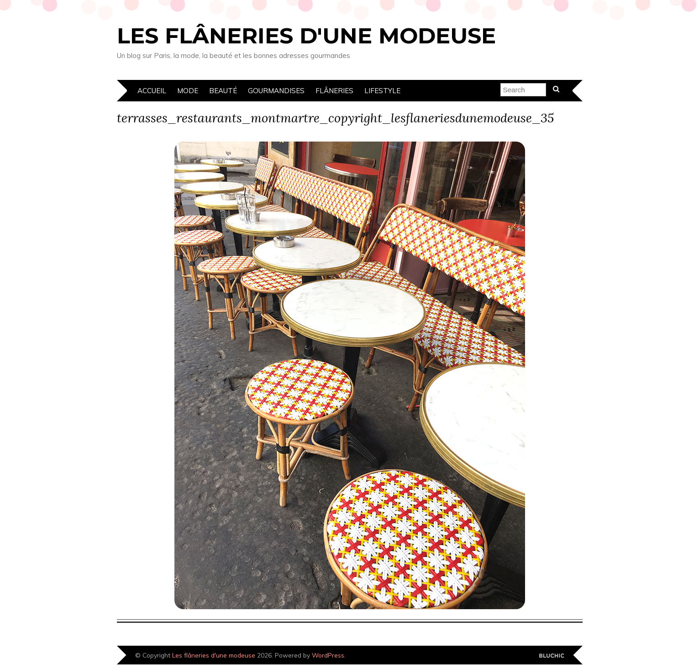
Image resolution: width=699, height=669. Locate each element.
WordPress (328, 655)
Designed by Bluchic (551, 655)
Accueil (151, 90)
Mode (187, 90)
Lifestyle (382, 90)
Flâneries (334, 90)
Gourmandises (276, 90)
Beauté (223, 90)
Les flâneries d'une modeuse (306, 35)
